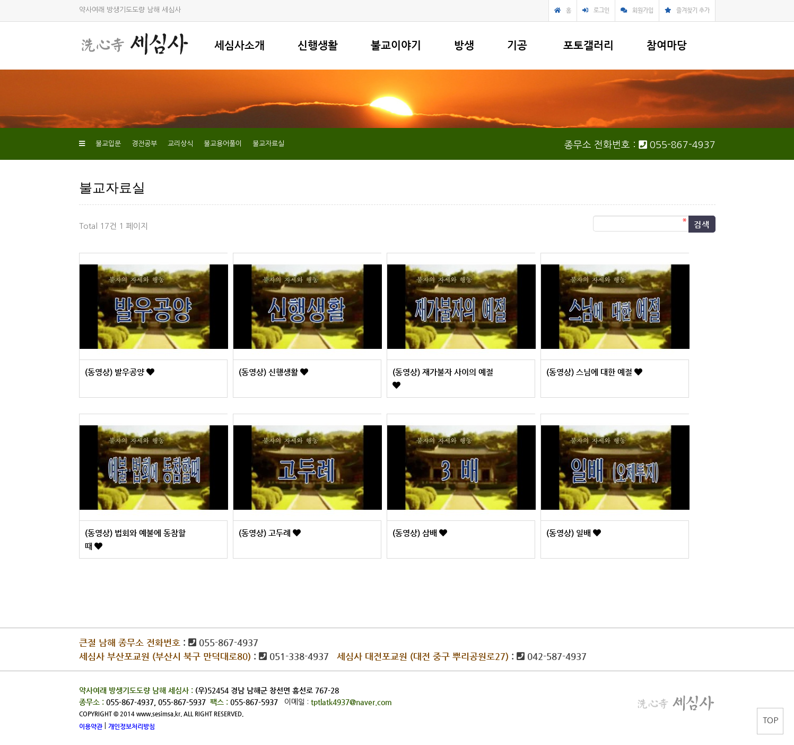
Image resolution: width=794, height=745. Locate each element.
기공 (517, 45)
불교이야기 (396, 45)
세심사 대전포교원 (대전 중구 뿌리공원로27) (423, 656)
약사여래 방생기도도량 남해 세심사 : (136, 690)
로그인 (601, 10)
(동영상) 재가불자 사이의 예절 (442, 371)
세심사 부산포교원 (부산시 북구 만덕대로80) (165, 656)
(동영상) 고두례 (266, 532)
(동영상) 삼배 (415, 532)
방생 (464, 45)
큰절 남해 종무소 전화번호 (129, 642)
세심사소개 (239, 45)
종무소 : (92, 702)
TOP (770, 720)
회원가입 (642, 10)
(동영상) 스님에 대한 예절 (590, 371)
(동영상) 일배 (569, 532)
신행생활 (318, 45)
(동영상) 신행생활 (269, 371)
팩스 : (220, 702)
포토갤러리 (588, 45)
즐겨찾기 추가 (693, 10)
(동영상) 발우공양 (115, 371)
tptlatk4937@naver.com (351, 702)
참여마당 (667, 45)
